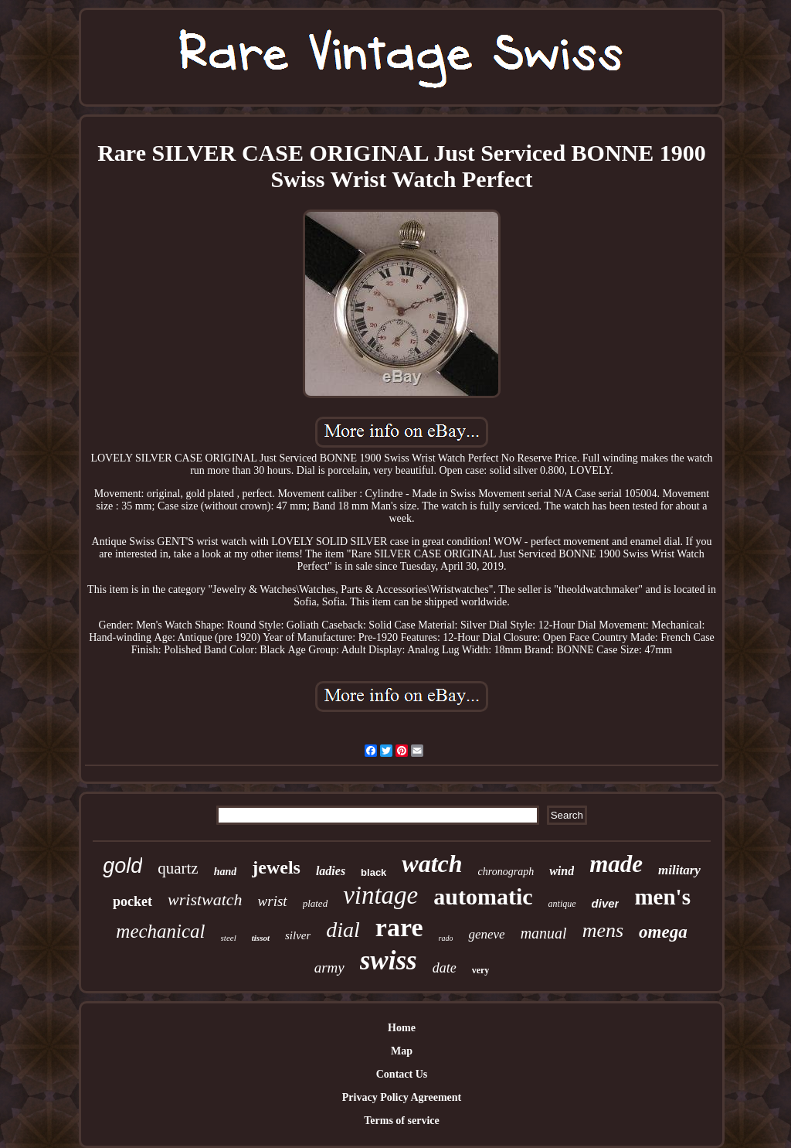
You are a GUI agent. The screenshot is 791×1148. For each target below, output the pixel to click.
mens (602, 930)
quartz (178, 868)
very (481, 970)
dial (343, 930)
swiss (388, 960)
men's (662, 896)
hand (225, 871)
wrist (272, 901)
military (679, 870)
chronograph (506, 871)
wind (561, 870)
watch (432, 863)
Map (401, 1051)
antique (562, 903)
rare (399, 927)
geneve (486, 934)
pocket (132, 901)
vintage (380, 895)
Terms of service (401, 1120)
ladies (330, 870)
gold (122, 865)
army (329, 967)
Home (402, 1028)
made (616, 863)
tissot (261, 937)
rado (446, 938)
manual (544, 933)
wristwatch (205, 899)
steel (228, 937)
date (445, 968)
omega (663, 932)
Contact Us (402, 1074)
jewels (276, 867)
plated (315, 903)
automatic (482, 896)
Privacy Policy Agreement (401, 1097)
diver (606, 903)
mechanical (160, 931)
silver (298, 935)
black (373, 872)
